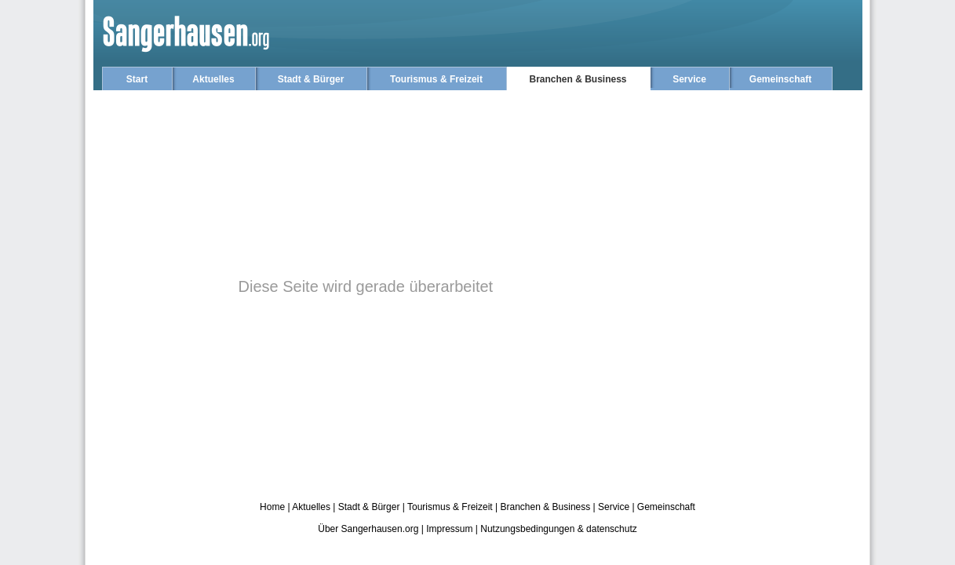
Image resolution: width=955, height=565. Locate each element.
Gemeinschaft (780, 79)
